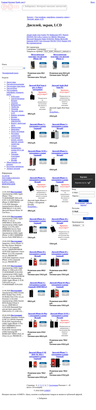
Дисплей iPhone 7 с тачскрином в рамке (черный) (59, 354)
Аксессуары (11, 82)
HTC (60, 35)
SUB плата (15, 96)
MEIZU (54, 37)
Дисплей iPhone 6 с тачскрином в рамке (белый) (59, 153)
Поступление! (16, 192)
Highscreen (54, 35)
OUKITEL (50, 39)
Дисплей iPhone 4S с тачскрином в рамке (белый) (59, 221)
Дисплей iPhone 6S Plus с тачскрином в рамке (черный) (60, 285)
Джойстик (15, 107)
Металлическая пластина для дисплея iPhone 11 (60, 57)
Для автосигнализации (15, 84)
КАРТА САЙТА (8, 182)
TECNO (53, 41)
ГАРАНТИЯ (6, 180)
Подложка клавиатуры (15, 135)
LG (49, 37)
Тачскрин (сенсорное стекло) (15, 156)
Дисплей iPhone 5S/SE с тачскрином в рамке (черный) (37, 153)
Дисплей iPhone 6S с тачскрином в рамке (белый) (37, 254)
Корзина (11, 2)
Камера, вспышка (18, 115)
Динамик (14, 109)
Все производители (34, 43)
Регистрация (80, 203)
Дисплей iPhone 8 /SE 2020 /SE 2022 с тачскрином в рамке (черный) (37, 355)
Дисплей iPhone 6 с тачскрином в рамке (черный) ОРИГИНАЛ (37, 285)
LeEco (39, 37)
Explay (43, 35)
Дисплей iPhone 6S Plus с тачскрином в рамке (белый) (37, 316)
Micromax (61, 37)
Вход (93, 2)
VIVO (59, 41)
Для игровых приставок (16, 86)
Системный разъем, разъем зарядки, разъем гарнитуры (17, 141)
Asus (39, 35)
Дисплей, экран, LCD (35, 19)
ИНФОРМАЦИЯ (8, 184)
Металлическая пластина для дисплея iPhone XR (37, 57)
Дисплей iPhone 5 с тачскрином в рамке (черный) (37, 126)
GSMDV (47, 390)
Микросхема (16, 127)
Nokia (44, 39)
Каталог (30, 17)
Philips (57, 39)
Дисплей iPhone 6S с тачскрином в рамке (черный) (59, 254)
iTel (35, 37)
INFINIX (30, 37)
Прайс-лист (20, 2)
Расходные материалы (15, 166)
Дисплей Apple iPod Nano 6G (60, 86)
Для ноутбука (12, 88)
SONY (36, 41)
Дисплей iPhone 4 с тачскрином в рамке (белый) (37, 180)
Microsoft (30, 39)
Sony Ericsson (44, 41)
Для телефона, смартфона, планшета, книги (15, 92)
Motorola (37, 39)
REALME (64, 39)
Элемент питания (13, 169)
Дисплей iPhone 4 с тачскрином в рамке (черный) (59, 180)
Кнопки (14, 117)
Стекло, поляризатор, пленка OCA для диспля (17, 149)
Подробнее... (54, 112)
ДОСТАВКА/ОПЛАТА (11, 178)
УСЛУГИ (5, 176)
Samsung (30, 41)
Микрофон (15, 129)
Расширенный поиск (10, 73)
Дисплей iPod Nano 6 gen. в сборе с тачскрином (37, 87)
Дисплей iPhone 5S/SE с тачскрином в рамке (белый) (59, 316)
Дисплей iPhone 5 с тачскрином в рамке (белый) (59, 126)
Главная (4, 2)
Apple (34, 35)
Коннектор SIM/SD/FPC (16, 120)
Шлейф (14, 160)
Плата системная (17, 131)
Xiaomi (64, 41)
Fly (48, 35)
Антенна (14, 103)
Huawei (65, 35)
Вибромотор (16, 105)
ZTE (69, 41)
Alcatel (29, 35)
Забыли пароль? (86, 204)
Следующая (53, 385)
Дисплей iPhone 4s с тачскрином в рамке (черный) (37, 221)
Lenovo (45, 37)
